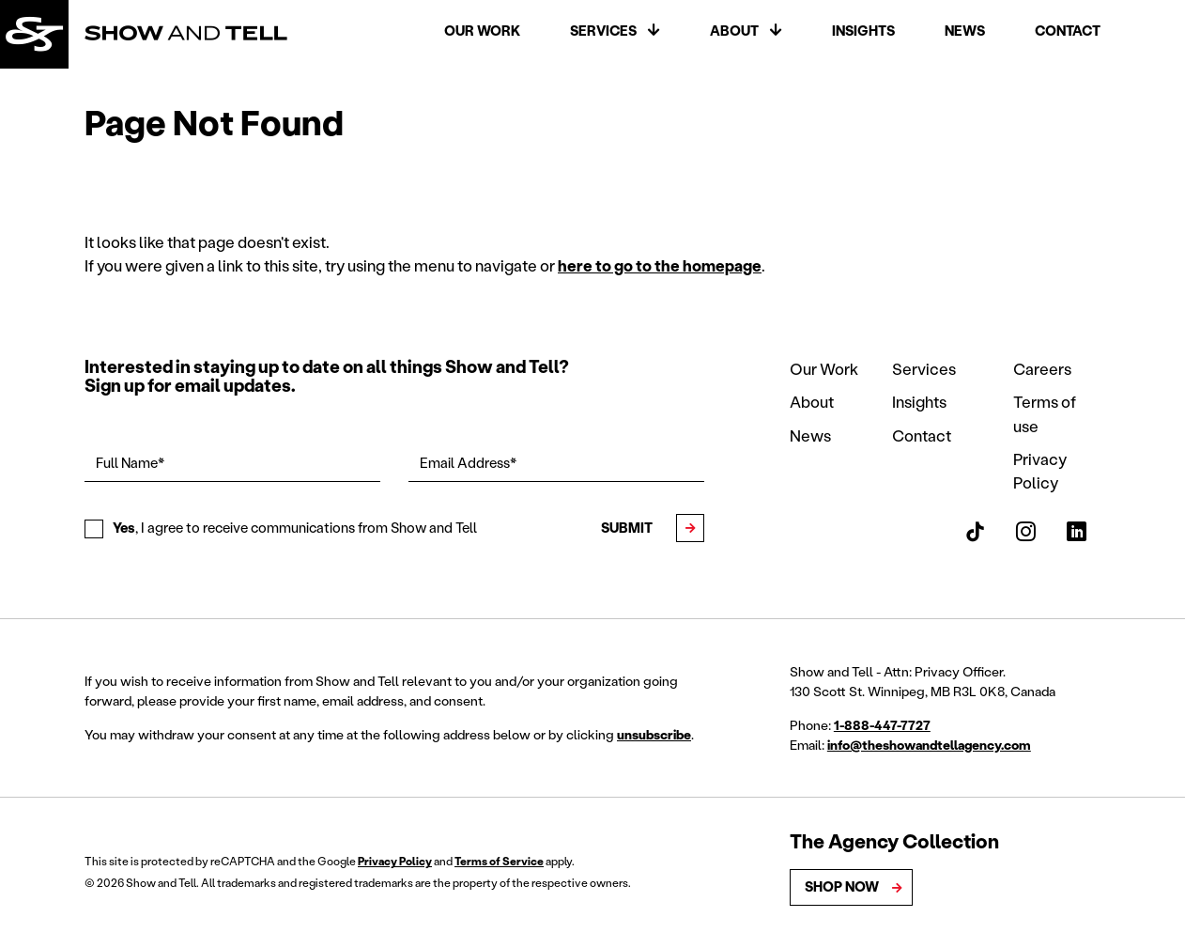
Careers (1042, 369)
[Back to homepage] (34, 34)
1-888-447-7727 (882, 725)
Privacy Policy (395, 861)
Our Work (482, 30)
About (734, 30)
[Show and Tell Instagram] (1026, 531)
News (965, 30)
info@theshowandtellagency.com (929, 745)
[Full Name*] (232, 464)
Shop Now (842, 886)
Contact (1067, 30)
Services (603, 30)
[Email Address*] (556, 464)
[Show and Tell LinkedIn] (1076, 531)
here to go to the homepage (660, 265)
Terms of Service (499, 861)
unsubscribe (654, 734)
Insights (863, 30)
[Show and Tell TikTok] (975, 531)
